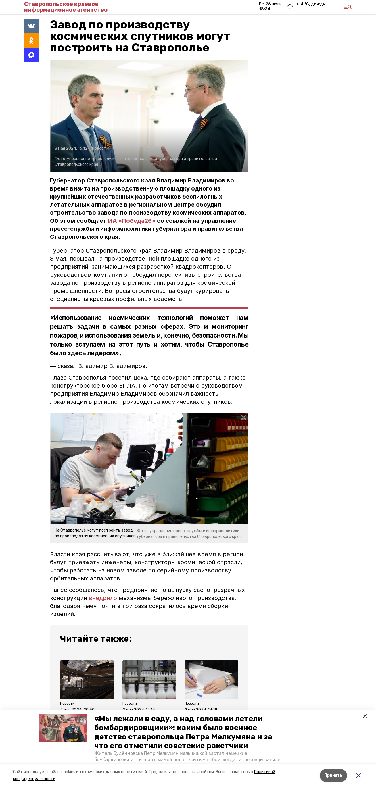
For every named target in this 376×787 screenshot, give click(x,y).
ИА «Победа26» (132, 220)
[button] (63, 728)
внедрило (103, 597)
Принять (333, 775)
